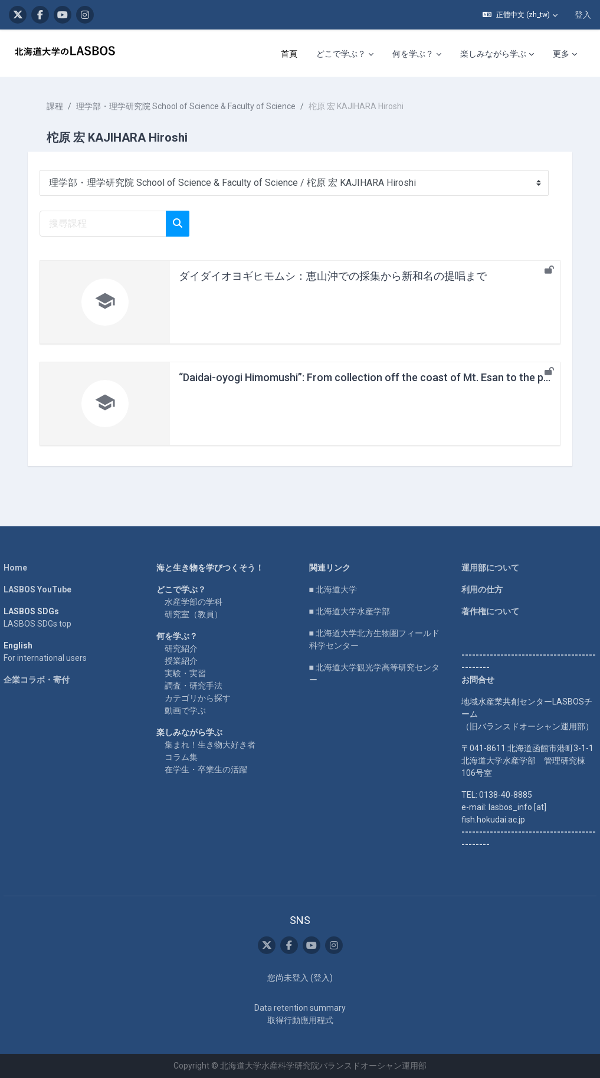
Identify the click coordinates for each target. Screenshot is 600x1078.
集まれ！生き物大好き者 (212, 744)
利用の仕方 (479, 589)
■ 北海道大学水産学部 (349, 611)
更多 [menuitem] (561, 53)
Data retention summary (300, 1008)
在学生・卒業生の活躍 (208, 769)
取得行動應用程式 (300, 1020)
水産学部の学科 (196, 602)
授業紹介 (183, 661)
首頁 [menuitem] (289, 53)
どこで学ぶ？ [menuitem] (341, 53)
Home (20, 567)
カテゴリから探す (200, 698)
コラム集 (183, 757)
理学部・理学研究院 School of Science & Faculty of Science (191, 106)
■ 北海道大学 (333, 589)
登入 (583, 14)
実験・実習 (187, 673)
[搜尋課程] (108, 224)
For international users (50, 658)
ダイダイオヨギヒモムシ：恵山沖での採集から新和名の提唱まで (338, 276)
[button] (520, 15)
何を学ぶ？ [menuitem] (413, 53)
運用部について (488, 567)
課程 (60, 106)
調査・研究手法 (196, 685)
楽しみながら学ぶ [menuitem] (493, 53)
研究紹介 (183, 648)
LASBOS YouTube (43, 589)
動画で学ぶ (187, 710)
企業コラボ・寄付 (42, 679)
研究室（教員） (196, 614)
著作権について (488, 611)
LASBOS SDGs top (43, 623)
